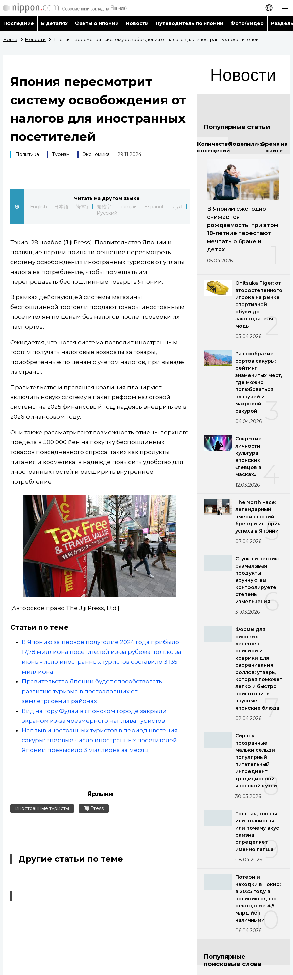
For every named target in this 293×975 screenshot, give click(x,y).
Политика (27, 154)
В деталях (54, 23)
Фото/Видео (247, 23)
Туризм (61, 154)
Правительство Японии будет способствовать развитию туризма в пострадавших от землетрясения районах (92, 691)
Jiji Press (94, 808)
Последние (18, 23)
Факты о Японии (97, 23)
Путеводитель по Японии (190, 23)
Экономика (96, 154)
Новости (137, 23)
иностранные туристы (42, 808)
